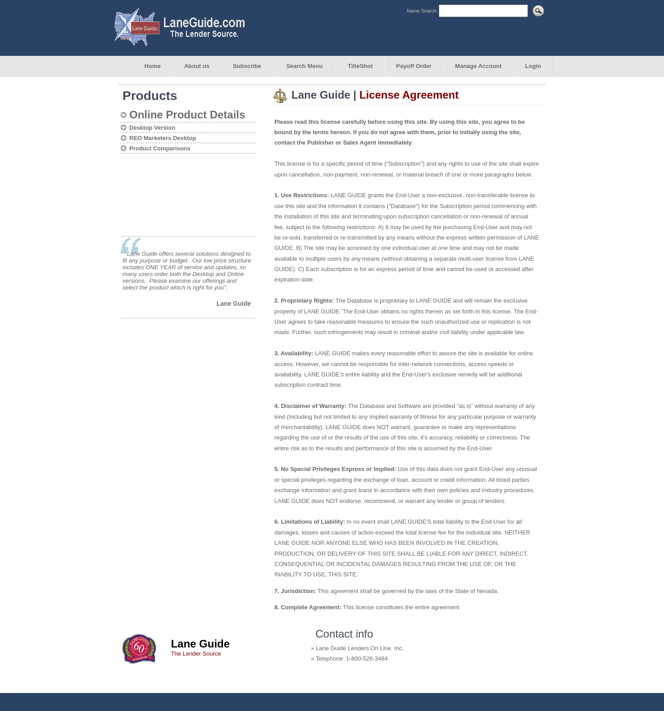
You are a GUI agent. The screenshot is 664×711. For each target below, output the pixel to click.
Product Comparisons (160, 148)
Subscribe (247, 66)
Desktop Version (152, 127)
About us (196, 66)
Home (153, 66)
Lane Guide (234, 303)
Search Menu (304, 66)
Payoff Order (414, 66)
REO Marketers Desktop (162, 138)
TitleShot (359, 66)
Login (533, 66)
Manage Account (478, 66)
